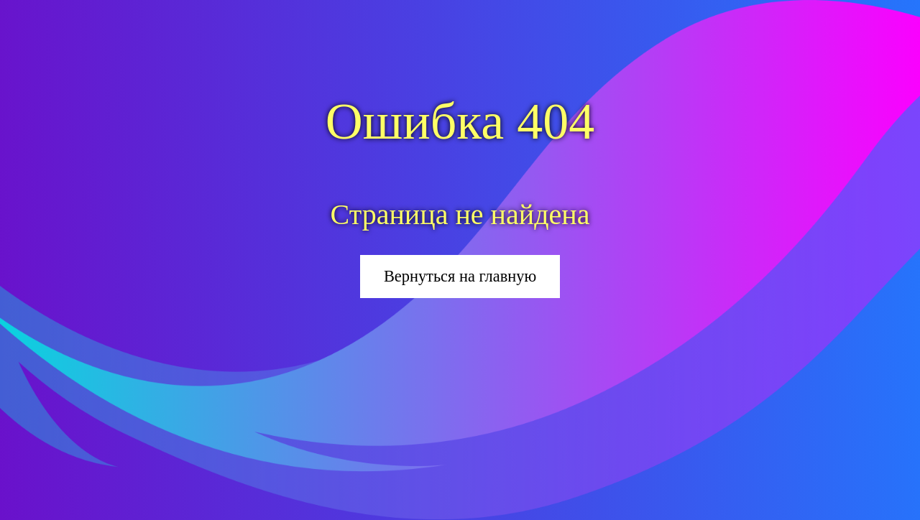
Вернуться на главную (460, 276)
